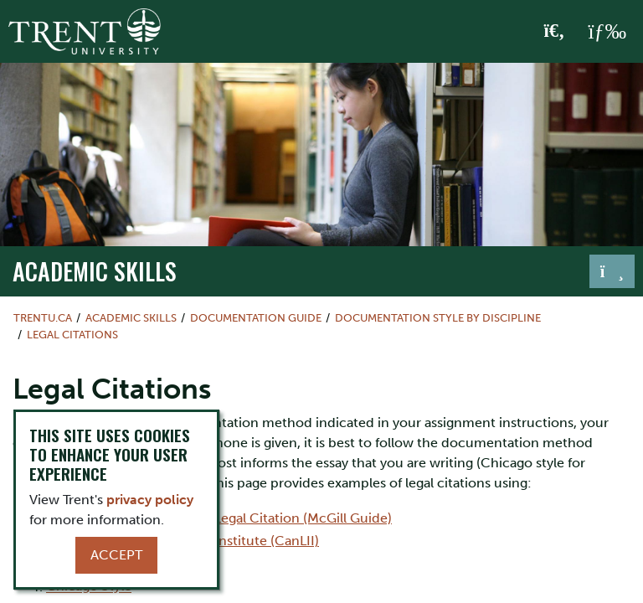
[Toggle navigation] (612, 271)
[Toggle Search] (554, 32)
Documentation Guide (256, 318)
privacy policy (149, 500)
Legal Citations (72, 334)
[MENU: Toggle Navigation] (607, 32)
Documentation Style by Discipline (438, 318)
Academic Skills (95, 270)
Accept (116, 555)
